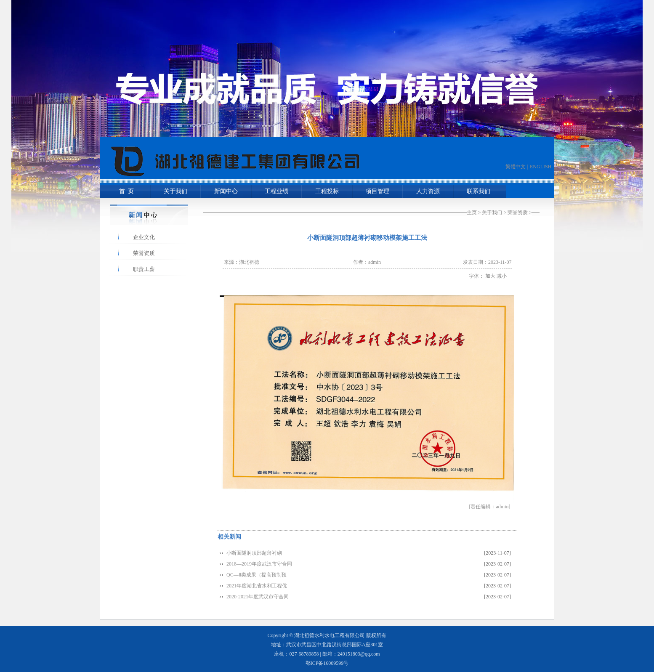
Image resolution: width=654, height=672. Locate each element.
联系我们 (478, 191)
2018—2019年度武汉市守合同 (259, 564)
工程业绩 (276, 191)
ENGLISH (540, 167)
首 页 (125, 191)
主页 (472, 212)
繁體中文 (515, 167)
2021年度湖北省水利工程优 (256, 586)
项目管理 (377, 191)
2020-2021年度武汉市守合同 (257, 597)
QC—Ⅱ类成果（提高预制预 (256, 575)
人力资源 (428, 191)
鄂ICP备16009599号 (327, 663)
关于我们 (175, 191)
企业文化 (144, 237)
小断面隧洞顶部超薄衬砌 (254, 553)
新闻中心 (226, 191)
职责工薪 (144, 269)
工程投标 (327, 191)
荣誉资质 (518, 212)
